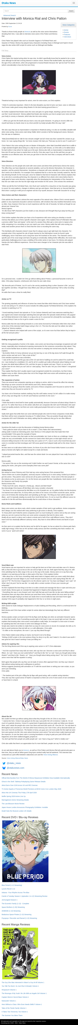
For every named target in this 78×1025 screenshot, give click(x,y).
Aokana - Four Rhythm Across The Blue (15, 892)
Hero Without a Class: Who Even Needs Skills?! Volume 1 (22, 1004)
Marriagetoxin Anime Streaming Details (15, 800)
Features (67, 34)
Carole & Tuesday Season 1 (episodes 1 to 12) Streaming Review (24, 896)
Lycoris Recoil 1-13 (8, 889)
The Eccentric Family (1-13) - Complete (15, 903)
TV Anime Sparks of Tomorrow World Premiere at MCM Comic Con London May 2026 (31, 789)
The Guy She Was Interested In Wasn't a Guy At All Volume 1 (23, 982)
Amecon (27, 32)
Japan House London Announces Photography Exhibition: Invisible (25, 807)
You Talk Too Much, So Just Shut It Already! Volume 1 (20, 986)
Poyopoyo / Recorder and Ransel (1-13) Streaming (19, 918)
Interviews (67, 37)
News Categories (69, 25)
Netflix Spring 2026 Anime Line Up (14, 796)
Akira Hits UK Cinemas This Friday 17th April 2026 (19, 793)
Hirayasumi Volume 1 (9, 990)
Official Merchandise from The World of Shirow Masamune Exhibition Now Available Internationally (36, 778)
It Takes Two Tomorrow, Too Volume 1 (15, 1012)
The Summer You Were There (12, 1015)
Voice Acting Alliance (50, 755)
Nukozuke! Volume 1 (9, 1001)
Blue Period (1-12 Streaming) (12, 885)
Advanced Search (9, 15)
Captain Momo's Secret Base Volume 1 (15, 997)
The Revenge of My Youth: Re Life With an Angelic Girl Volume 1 (24, 993)
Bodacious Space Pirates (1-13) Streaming (16, 914)
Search (71, 11)
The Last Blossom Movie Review (13, 804)
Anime (66, 30)
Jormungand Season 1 (9, 900)
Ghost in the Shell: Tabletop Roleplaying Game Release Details (24, 781)
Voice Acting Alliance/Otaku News (17, 758)
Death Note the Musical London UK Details (16, 811)
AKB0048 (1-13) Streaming (11, 911)
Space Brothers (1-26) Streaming (13, 907)
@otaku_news (14, 763)
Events (66, 32)
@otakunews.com (15, 768)
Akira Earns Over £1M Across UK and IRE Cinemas (20, 785)
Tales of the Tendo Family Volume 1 (14, 1008)
